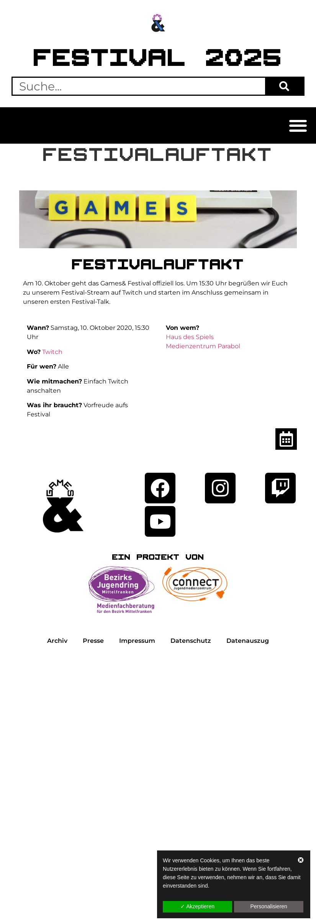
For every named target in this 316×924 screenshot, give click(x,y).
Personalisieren (268, 906)
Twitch (52, 352)
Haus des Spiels (190, 337)
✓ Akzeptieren (197, 906)
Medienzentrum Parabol (203, 346)
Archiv (57, 640)
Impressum (137, 640)
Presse (93, 640)
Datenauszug (247, 640)
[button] (297, 125)
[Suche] (284, 86)
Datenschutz (190, 640)
